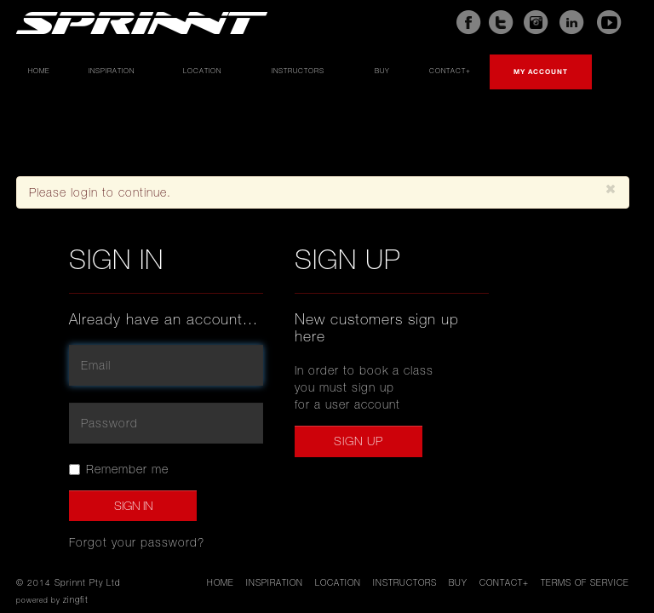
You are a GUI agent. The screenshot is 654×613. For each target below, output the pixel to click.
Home (38, 71)
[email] (166, 365)
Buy (382, 71)
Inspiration (112, 71)
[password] (166, 423)
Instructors (298, 71)
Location (202, 71)
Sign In (133, 506)
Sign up (358, 441)
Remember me (119, 469)
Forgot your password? (136, 542)
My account (540, 71)
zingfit (76, 599)
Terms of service (585, 582)
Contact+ (450, 71)
